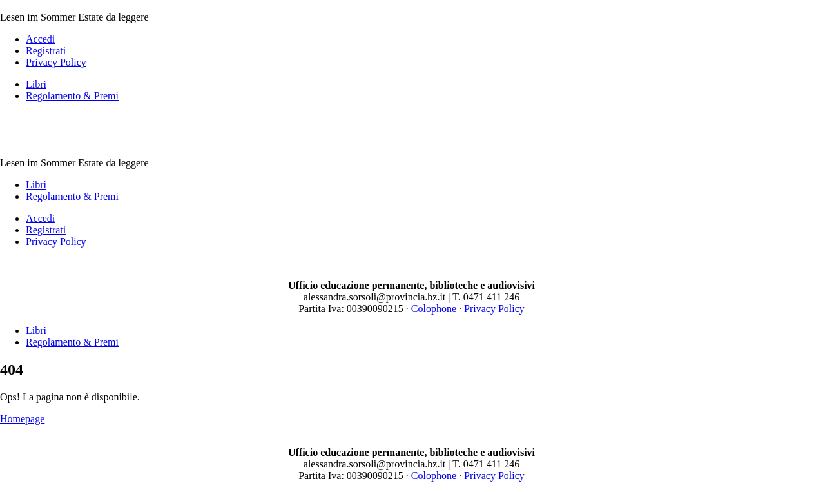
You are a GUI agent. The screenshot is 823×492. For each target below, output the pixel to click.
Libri (36, 84)
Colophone (433, 308)
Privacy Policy (56, 62)
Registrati (46, 50)
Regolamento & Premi (72, 95)
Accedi (40, 39)
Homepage (22, 418)
